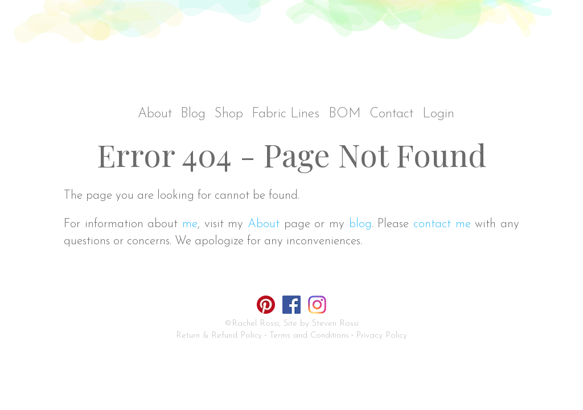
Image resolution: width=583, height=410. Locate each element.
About (155, 114)
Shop (229, 114)
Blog (193, 114)
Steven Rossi (335, 323)
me (190, 224)
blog (360, 224)
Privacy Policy (381, 335)
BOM (345, 114)
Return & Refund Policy (219, 335)
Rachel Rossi (255, 323)
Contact (391, 114)
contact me (442, 224)
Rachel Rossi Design (294, 55)
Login (438, 114)
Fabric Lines (285, 114)
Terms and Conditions (309, 335)
